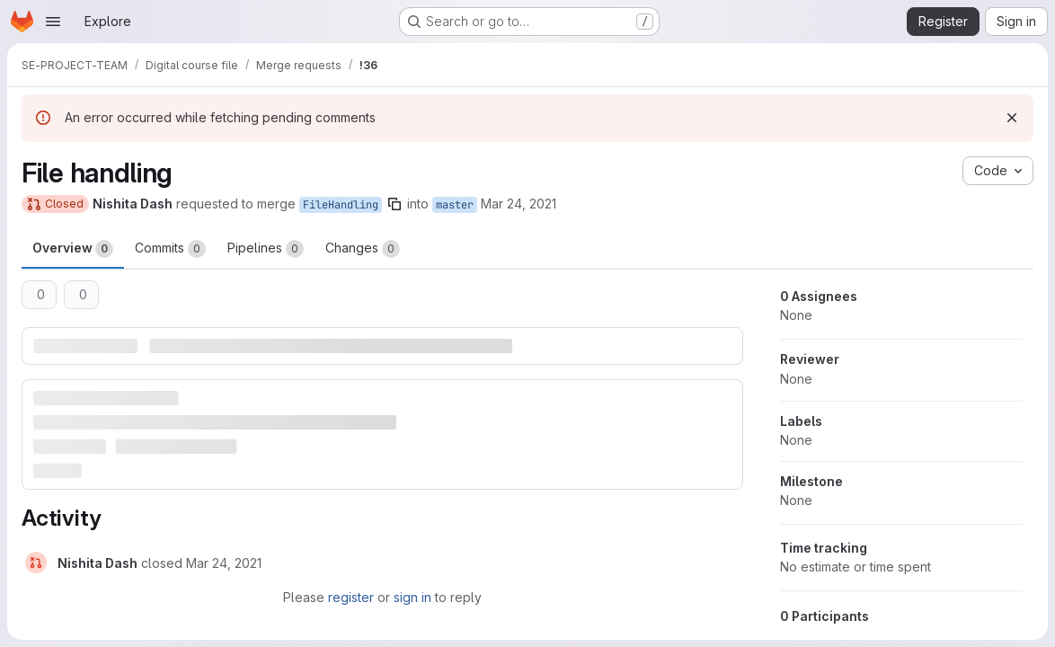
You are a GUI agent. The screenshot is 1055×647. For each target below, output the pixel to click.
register (351, 597)
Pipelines (265, 249)
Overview (72, 249)
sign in (412, 597)
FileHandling (340, 205)
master (455, 205)
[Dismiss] (1012, 118)
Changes (362, 249)
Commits (170, 249)
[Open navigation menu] (53, 21)
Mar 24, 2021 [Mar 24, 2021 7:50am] (518, 203)
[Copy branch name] (394, 204)
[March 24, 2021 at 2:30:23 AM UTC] (224, 563)
